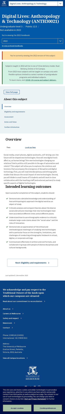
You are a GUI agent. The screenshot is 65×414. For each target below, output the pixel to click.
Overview (7, 106)
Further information (11, 127)
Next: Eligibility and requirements (30, 262)
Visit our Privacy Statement (35, 399)
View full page (12, 92)
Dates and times (10, 122)
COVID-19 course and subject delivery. (40, 80)
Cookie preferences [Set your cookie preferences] (48, 408)
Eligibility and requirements (14, 112)
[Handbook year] (32, 41)
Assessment (8, 117)
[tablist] (36, 3)
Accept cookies (17, 408)
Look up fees (30, 147)
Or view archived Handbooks (12, 46)
